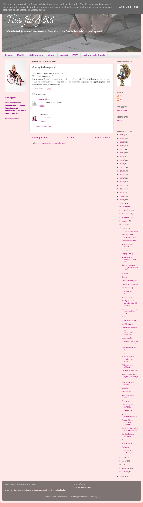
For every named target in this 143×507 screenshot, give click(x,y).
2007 (122, 203)
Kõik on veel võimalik (94, 55)
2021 (122, 153)
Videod (51, 55)
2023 (122, 146)
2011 (122, 189)
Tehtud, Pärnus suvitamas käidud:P (127, 422)
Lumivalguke (127, 338)
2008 (122, 200)
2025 (122, 138)
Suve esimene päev (129, 280)
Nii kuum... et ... (128, 411)
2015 (122, 174)
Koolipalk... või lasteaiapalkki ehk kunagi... (129, 303)
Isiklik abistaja (36, 55)
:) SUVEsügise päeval (127, 245)
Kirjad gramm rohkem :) (127, 366)
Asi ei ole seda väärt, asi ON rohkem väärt (130, 311)
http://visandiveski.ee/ (82, 487)
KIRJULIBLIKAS (129, 320)
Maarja (41, 99)
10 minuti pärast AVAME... (128, 406)
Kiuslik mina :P (127, 324)
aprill (124, 461)
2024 (122, 142)
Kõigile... (125, 273)
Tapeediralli (126, 250)
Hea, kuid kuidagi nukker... (128, 383)
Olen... (124, 277)
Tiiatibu (120, 120)
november (126, 210)
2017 (122, 167)
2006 (122, 476)
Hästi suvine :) (127, 288)
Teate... (124, 353)
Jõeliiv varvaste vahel (128, 396)
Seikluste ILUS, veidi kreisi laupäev (128, 359)
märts (124, 464)
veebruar (125, 468)
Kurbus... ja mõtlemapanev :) (129, 415)
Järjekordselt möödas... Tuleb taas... (129, 259)
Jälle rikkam (126, 392)
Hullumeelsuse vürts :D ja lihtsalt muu (130, 429)
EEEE (75, 55)
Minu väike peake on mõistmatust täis (130, 343)
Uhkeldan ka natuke (129, 241)
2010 (122, 192)
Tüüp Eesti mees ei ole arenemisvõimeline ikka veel (130, 331)
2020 (122, 156)
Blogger (96, 497)
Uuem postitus (39, 137)
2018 (122, 164)
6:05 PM (42, 106)
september (126, 217)
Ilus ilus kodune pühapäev (128, 435)
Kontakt (64, 55)
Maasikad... (126, 388)
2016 (122, 171)
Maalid (20, 55)
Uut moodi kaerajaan (130, 231)
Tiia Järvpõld (30, 20)
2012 (122, 185)
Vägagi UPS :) (127, 254)
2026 (122, 135)
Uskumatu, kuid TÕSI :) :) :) (128, 451)
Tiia (40, 114)
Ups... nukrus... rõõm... (127, 292)
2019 (122, 160)
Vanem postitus (103, 137)
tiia (121, 99)
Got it (137, 7)
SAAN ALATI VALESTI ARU (129, 236)
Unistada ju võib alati (130, 371)
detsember (126, 206)
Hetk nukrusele (127, 317)
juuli (124, 224)
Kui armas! (126, 447)
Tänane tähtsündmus (130, 284)
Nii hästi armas (127, 297)
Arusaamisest (127, 443)
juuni (124, 228)
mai (123, 457)
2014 (122, 178)
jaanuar (125, 472)
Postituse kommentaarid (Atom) (53, 143)
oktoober (126, 214)
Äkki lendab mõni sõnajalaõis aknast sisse (130, 267)
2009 (122, 196)
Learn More (125, 7)
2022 (122, 149)
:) (122, 440)
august (125, 221)
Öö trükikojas (127, 401)
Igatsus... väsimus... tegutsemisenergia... (130, 376)
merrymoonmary (80, 497)
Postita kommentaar (43, 127)
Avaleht (9, 55)
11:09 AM (42, 121)
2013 (122, 182)
